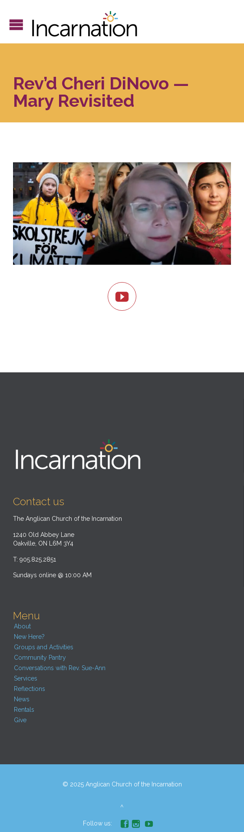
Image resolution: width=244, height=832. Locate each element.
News (22, 699)
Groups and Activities (43, 647)
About (22, 626)
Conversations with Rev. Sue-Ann (60, 667)
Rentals (24, 709)
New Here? (29, 636)
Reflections (29, 688)
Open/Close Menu (16, 24)
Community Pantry (40, 657)
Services (25, 678)
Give (20, 720)
